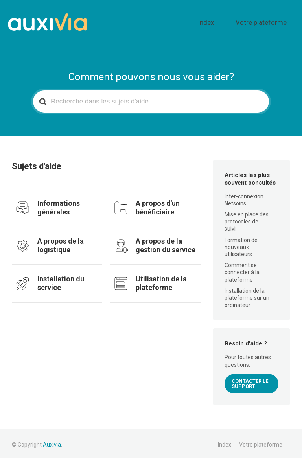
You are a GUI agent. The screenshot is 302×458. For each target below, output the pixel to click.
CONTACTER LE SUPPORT (250, 380)
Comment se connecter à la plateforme (242, 269)
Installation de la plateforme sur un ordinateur (247, 294)
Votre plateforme (268, 20)
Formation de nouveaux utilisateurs (241, 244)
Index (227, 20)
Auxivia (52, 441)
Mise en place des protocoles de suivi (247, 218)
